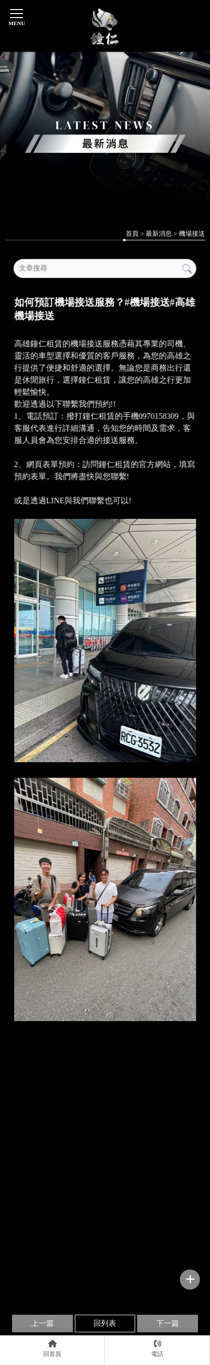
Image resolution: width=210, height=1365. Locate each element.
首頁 (132, 233)
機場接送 (192, 233)
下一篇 (167, 1323)
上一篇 (42, 1323)
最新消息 (159, 233)
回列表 (104, 1323)
